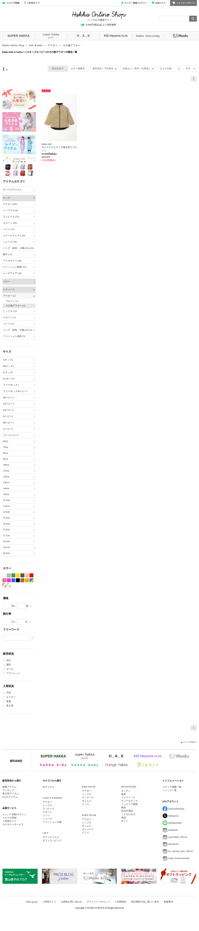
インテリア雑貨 (129, 804)
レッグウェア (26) (12, 273)
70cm (5, 447)
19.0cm (6, 547)
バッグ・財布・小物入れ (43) (18, 248)
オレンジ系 (27, 580)
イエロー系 (18, 575)
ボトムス (86, 800)
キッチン (126, 790)
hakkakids (173, 830)
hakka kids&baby (148, 36)
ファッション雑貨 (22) (14, 267)
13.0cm (6, 506)
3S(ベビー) (8, 403)
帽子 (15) (7, 254)
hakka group (32, 901)
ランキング (8, 790)
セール (9, 669)
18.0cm (6, 541)
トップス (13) (10, 311)
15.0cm (6, 517)
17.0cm (6, 529)
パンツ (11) (9, 323)
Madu (180, 36)
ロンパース (88, 829)
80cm (5, 453)
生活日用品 (127, 810)
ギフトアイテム (51, 837)
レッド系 (31, 575)
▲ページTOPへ (189, 742)
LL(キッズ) (9, 378)
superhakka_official (177, 837)
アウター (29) (10, 204)
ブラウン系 (22, 575)
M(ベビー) (8, 422)
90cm (5, 459)
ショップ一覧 (169, 790)
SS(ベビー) (8, 410)
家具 (123, 807)
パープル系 (9, 580)
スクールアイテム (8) (14, 235)
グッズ (85, 804)
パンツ (46, 815)
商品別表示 (58, 68)
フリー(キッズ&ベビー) (15, 391)
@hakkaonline (175, 822)
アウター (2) (9, 295)
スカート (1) (9, 317)
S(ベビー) (8, 416)
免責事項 (168, 901)
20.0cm (6, 553)
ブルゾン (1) (12, 301)
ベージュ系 (27, 575)
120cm (6, 476)
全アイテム (48, 787)
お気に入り (158, 3)
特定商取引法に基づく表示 (145, 901)
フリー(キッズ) (11, 385)
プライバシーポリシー (98, 901)
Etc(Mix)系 (31, 580)
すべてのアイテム (12, 189)
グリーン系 (13, 575)
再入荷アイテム (10, 793)
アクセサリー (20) (12, 260)
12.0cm (6, 500)
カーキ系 (22, 580)
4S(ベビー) (8, 397)
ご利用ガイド (32, 3)
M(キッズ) (8, 366)
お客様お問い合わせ (71, 901)
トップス (47, 805)
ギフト (124, 821)
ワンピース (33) (11, 216)
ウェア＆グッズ (129, 800)
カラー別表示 (78, 68)
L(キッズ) (8, 372)
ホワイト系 (4, 575)
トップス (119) (10, 210)
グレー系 (9, 575)
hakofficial (173, 844)
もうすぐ (11, 697)
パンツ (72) (9, 229)
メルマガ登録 (9, 817)
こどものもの (128, 814)
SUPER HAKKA (18, 36)
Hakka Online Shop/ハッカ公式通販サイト (99, 16)
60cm (5, 441)
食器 (123, 794)
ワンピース (48, 808)
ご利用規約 (120, 901)
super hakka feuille (51, 36)
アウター (47, 802)
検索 (193, 19)
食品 (123, 817)
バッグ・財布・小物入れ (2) (17, 330)
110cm (6, 470)
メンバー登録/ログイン (134, 3)
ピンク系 (4, 580)
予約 (8, 692)
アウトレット (13, 673)
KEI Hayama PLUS (116, 36)
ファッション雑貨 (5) (14, 336)
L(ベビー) (8, 429)
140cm (6, 488)
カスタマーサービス (13, 824)
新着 (8, 701)
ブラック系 (18, 580)
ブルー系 (13, 580)
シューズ (47, 818)
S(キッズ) (8, 359)
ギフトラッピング (52, 840)
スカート (47, 812)
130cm (6, 482)
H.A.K (83, 36)
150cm (6, 494)
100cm (6, 464)
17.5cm (6, 535)
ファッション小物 (52, 822)
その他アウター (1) (15, 305)
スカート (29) (10, 223)
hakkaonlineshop (176, 808)
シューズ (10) (10, 241)
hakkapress (173, 815)
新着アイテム (9, 787)
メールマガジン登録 (10, 3)
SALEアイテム (10, 797)
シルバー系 (4, 585)
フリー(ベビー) (11, 435)
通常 (8, 664)
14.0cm (6, 512)
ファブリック (128, 797)
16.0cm (6, 523)
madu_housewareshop (178, 858)
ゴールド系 (9, 585)
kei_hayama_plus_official (180, 851)
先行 (8, 660)
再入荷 (9, 705)
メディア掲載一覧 (171, 787)
